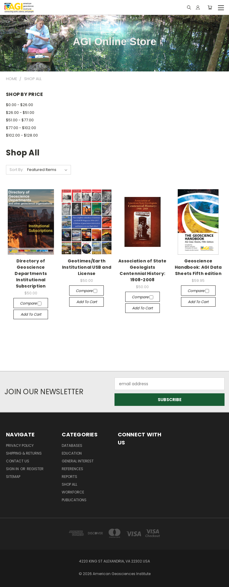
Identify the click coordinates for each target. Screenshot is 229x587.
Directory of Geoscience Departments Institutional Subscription (31, 273)
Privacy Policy (20, 445)
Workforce (73, 492)
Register (35, 468)
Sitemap (13, 476)
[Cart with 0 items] (210, 7)
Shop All (69, 484)
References (72, 468)
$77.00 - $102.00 (21, 128)
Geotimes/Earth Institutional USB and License (86, 267)
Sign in (13, 468)
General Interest (78, 461)
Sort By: (17, 169)
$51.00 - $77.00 (20, 120)
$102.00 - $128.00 (22, 135)
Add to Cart (31, 314)
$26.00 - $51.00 (20, 112)
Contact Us (17, 461)
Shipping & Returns (24, 453)
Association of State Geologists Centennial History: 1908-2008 (142, 270)
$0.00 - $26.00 (19, 105)
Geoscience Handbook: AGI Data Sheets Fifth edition (198, 267)
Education (72, 453)
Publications (74, 499)
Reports (69, 476)
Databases (72, 445)
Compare (30, 303)
